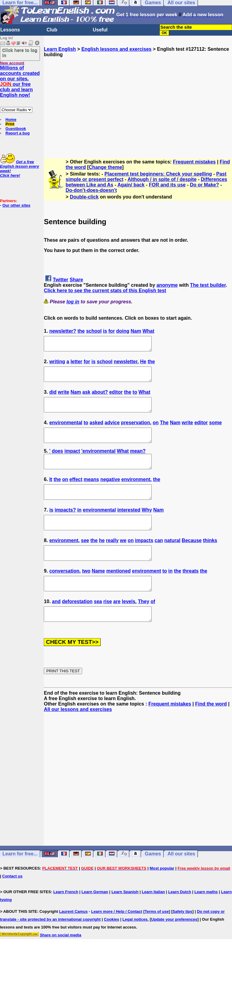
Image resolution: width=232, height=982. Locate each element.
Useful (100, 29)
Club (52, 29)
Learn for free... (19, 880)
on (156, 430)
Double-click (84, 196)
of (152, 625)
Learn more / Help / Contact (116, 938)
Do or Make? (204, 184)
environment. (136, 493)
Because (192, 559)
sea (98, 625)
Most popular (162, 895)
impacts (144, 559)
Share (76, 279)
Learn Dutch (179, 919)
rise (107, 625)
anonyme (167, 285)
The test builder (208, 285)
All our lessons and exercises (78, 736)
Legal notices (134, 946)
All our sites (181, 880)
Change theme (105, 167)
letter (76, 364)
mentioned (118, 592)
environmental (65, 430)
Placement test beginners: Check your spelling (158, 173)
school (94, 331)
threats (190, 592)
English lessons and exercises (116, 49)
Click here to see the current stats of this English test (105, 290)
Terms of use (157, 938)
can (159, 559)
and (56, 625)
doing (123, 331)
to (135, 397)
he (102, 559)
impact (72, 461)
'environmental (98, 461)
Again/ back (131, 184)
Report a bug (17, 133)
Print (9, 124)
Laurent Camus (73, 938)
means (91, 493)
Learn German (95, 919)
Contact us (12, 903)
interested (128, 526)
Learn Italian (153, 919)
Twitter (60, 279)
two (86, 592)
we (123, 559)
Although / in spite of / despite (161, 179)
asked (96, 430)
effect (75, 493)
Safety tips (182, 938)
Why (147, 526)
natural (172, 559)
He (143, 364)
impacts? (65, 526)
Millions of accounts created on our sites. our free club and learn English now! (20, 81)
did (52, 397)
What (148, 331)
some (215, 430)
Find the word (211, 731)
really (112, 559)
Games (153, 880)
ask (86, 397)
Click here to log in (19, 52)
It (50, 493)
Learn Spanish (125, 919)
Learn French (65, 919)
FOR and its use (167, 184)
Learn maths (206, 919)
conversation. (65, 592)
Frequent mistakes (194, 161)
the (81, 331)
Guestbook (15, 128)
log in (72, 301)
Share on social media (60, 962)
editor (115, 397)
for (111, 331)
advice (112, 430)
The (164, 430)
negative (110, 493)
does (57, 461)
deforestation (77, 625)
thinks (210, 559)
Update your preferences (174, 946)
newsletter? (62, 331)
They (143, 625)
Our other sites (16, 205)
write (63, 397)
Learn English (60, 49)
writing (57, 364)
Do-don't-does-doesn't (91, 190)
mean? (138, 461)
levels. (129, 625)
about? (100, 397)
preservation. (136, 430)
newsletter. (126, 364)
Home (10, 119)
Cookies (111, 946)
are (117, 625)
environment (146, 592)
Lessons (10, 29)
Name (98, 592)
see (85, 559)
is (105, 331)
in (79, 526)
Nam (136, 331)
